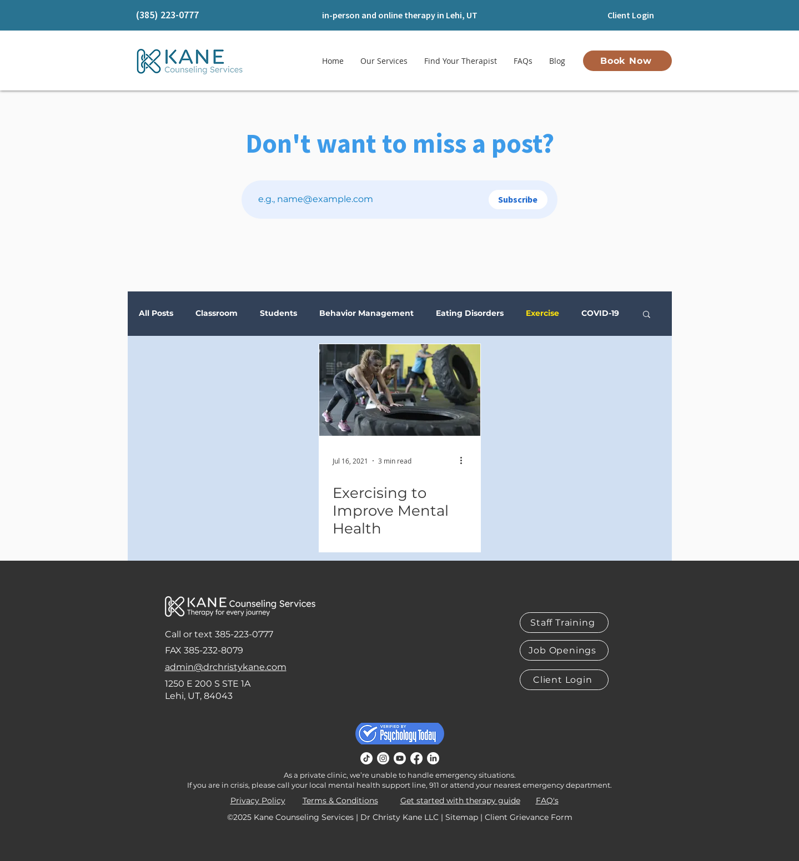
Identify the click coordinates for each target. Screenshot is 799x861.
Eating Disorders (470, 313)
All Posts (156, 313)
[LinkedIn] (433, 758)
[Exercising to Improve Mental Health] (399, 390)
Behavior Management (366, 313)
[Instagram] (383, 758)
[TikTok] (366, 758)
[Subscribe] (518, 199)
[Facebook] (416, 758)
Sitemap (461, 817)
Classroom (216, 313)
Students (278, 313)
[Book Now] (627, 61)
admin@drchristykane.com (226, 667)
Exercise (542, 313)
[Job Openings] (564, 650)
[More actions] (465, 460)
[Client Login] (631, 15)
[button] (646, 315)
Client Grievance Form (528, 817)
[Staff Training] (564, 622)
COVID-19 (600, 313)
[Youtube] (400, 758)
